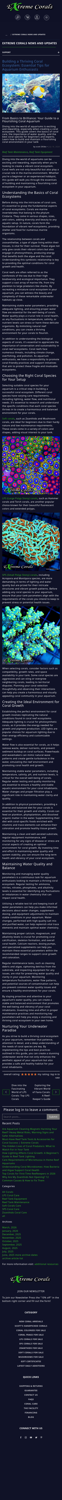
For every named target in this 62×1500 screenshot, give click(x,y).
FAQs (31, 1399)
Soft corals (8, 418)
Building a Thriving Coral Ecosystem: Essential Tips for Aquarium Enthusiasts (25, 65)
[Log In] (36, 17)
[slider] (29, 1074)
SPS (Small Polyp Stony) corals (19, 574)
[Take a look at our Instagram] (26, 1437)
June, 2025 (8, 1254)
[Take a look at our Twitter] (36, 1437)
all (3, 1216)
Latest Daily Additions (31, 1365)
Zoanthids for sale (31, 1348)
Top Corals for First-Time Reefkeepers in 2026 (28, 1173)
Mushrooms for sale (31, 1357)
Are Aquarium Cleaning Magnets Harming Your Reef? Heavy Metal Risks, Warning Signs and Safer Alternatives (29, 1132)
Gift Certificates (31, 1361)
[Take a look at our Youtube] (31, 1437)
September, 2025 (12, 1244)
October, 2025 (10, 1241)
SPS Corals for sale (31, 1343)
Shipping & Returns (31, 1386)
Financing (31, 1412)
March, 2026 (9, 1227)
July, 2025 (7, 1251)
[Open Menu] (46, 17)
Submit (53, 1116)
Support (31, 52)
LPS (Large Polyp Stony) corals (19, 498)
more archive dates (26, 1254)
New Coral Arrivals (31, 1321)
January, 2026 (10, 1230)
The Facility (31, 1408)
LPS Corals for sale (31, 1339)
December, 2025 (11, 1234)
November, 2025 (11, 1237)
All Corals (7, 1192)
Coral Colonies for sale (31, 1330)
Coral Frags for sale (31, 1334)
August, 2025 (10, 1248)
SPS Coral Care (10, 1209)
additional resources (46, 1264)
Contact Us (31, 1394)
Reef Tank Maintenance (15, 1202)
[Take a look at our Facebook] (21, 1437)
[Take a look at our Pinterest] (41, 1437)
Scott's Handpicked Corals (31, 1325)
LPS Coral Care (10, 1195)
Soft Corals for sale (31, 1352)
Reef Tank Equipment (14, 1198)
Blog (31, 1417)
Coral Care (31, 1403)
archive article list (12, 1258)
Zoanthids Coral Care (14, 1212)
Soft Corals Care (11, 1205)
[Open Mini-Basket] (27, 17)
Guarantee (31, 1390)
